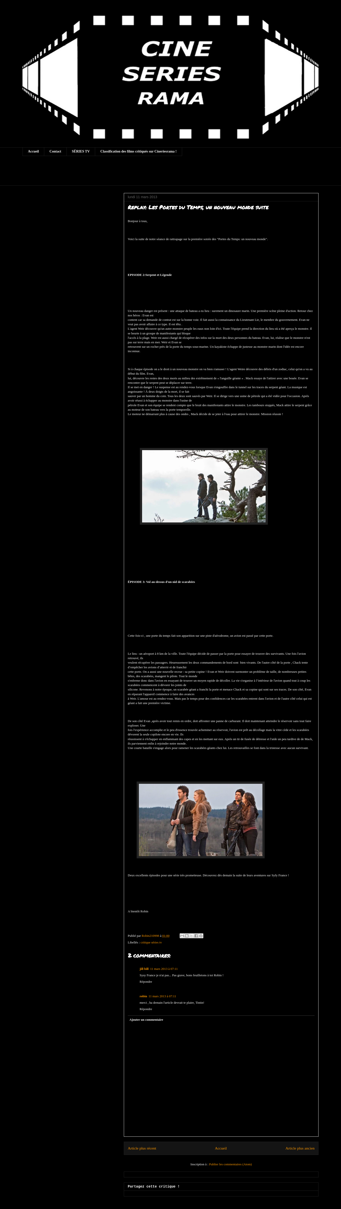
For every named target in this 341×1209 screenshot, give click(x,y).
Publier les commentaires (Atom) (230, 1164)
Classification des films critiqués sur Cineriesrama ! (138, 151)
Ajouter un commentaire (146, 1019)
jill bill (144, 969)
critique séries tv (151, 942)
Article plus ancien (300, 1148)
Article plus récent (142, 1148)
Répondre (146, 981)
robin (143, 996)
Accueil (33, 151)
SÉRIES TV (81, 151)
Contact (55, 151)
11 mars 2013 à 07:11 (164, 969)
